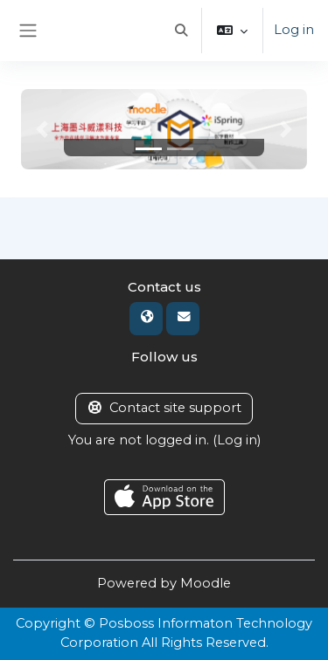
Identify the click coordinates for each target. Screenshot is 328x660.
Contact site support (164, 408)
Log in (294, 30)
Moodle (205, 583)
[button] (181, 30)
